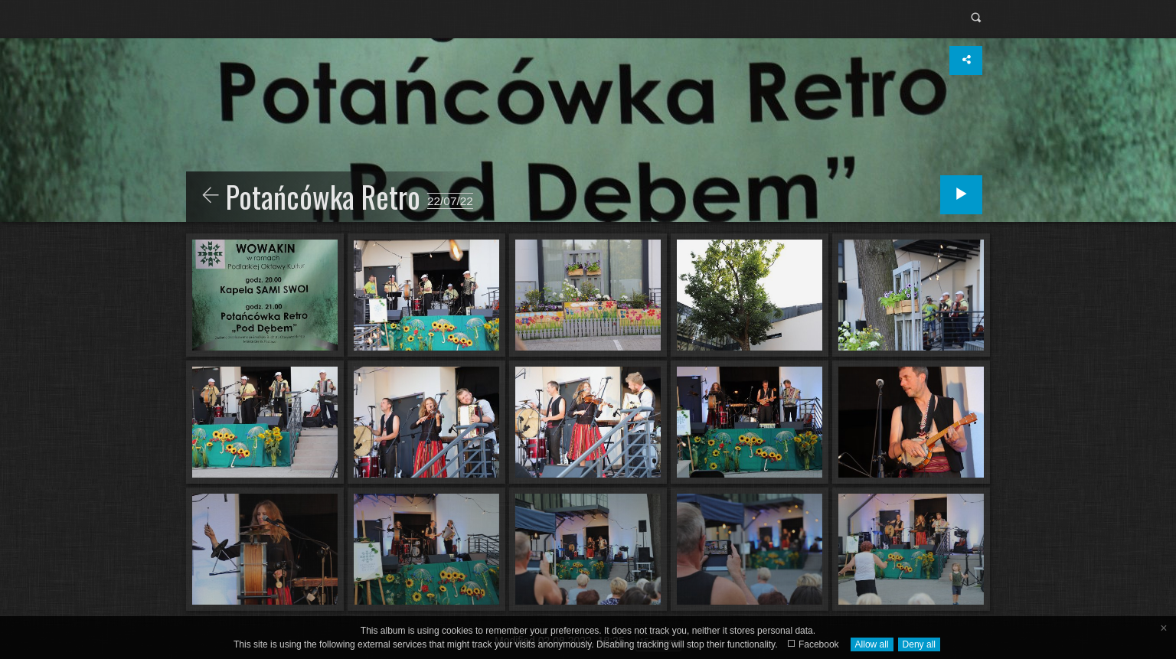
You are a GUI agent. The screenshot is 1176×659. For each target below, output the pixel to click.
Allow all (872, 644)
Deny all (919, 644)
